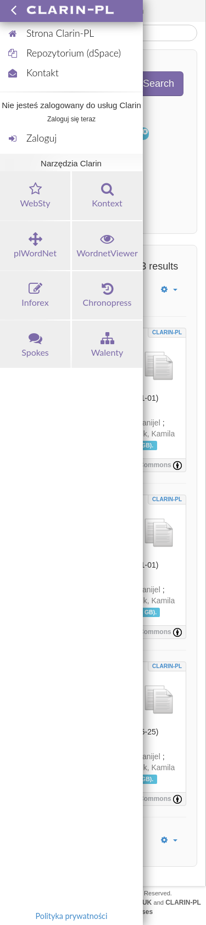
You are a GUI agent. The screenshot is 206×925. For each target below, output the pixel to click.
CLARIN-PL (167, 332)
